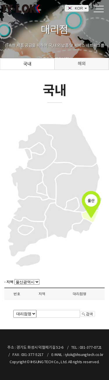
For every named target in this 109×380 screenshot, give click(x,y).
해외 (81, 63)
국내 (27, 64)
